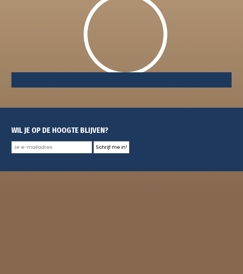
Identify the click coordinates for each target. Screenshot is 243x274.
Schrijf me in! (111, 147)
